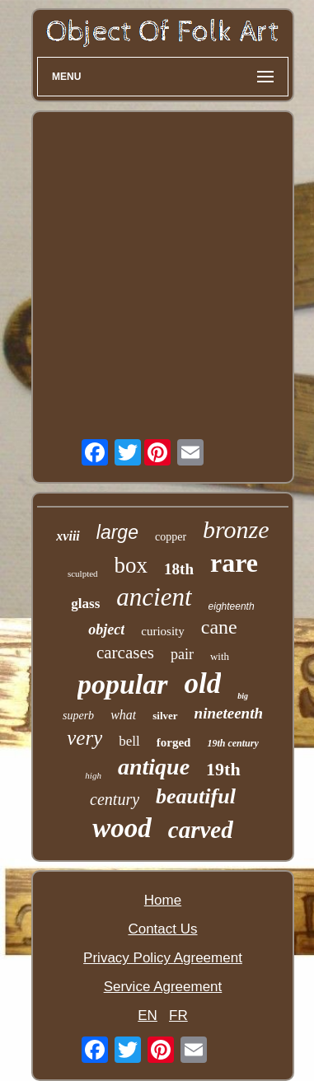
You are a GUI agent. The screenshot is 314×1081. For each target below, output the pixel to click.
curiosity (163, 631)
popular (122, 684)
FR (178, 1015)
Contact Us (162, 929)
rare (234, 563)
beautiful (196, 796)
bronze (236, 529)
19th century (232, 743)
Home (162, 900)
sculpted (83, 573)
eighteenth (232, 606)
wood (122, 828)
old (203, 683)
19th (223, 769)
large (117, 532)
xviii (67, 536)
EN (147, 1015)
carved (200, 830)
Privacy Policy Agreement (162, 958)
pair (182, 654)
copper (170, 537)
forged (174, 742)
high (93, 775)
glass (85, 603)
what (123, 715)
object (106, 629)
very (84, 738)
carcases (125, 652)
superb (78, 715)
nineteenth (228, 713)
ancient (153, 597)
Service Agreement (163, 986)
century (114, 799)
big (242, 695)
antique (154, 766)
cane (219, 627)
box (131, 565)
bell (129, 741)
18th (179, 569)
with (219, 656)
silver (164, 715)
